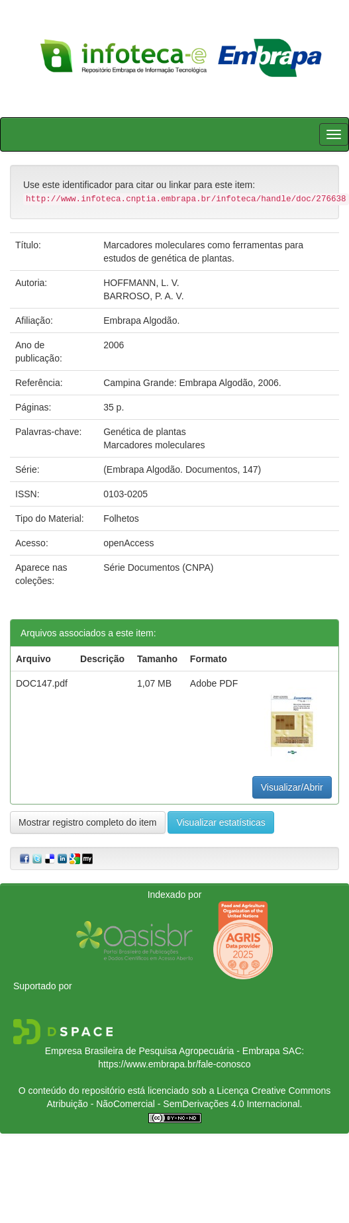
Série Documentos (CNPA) (158, 567)
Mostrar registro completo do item (88, 822)
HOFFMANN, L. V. (141, 282)
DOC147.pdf (42, 683)
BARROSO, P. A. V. (143, 296)
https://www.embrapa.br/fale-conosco (174, 1064)
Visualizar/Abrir (292, 787)
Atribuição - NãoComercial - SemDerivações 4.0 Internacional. (175, 1104)
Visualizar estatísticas (220, 822)
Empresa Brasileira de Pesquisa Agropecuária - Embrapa (162, 1051)
